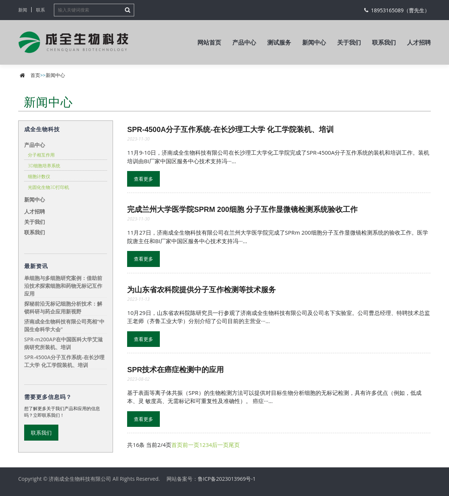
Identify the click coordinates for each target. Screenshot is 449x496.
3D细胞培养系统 (44, 165)
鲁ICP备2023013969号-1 (227, 478)
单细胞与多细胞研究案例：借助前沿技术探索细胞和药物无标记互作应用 (63, 285)
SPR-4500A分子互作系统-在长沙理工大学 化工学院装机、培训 (230, 129)
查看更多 (143, 178)
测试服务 (279, 42)
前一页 (190, 444)
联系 (40, 10)
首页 (35, 75)
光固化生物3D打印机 (48, 187)
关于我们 (349, 42)
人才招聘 (419, 42)
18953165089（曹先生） (400, 10)
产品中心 (244, 42)
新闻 (22, 10)
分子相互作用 (41, 155)
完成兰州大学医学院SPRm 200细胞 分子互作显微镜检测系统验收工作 (242, 209)
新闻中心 (314, 42)
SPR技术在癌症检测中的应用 (175, 369)
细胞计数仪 (39, 176)
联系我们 (384, 42)
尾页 (234, 444)
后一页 (220, 444)
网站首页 (209, 42)
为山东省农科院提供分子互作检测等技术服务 (201, 290)
